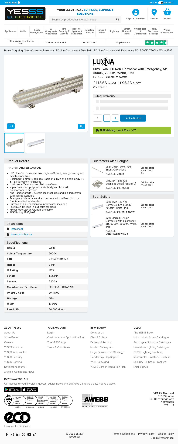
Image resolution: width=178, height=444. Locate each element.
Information (98, 327)
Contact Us (97, 332)
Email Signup (141, 366)
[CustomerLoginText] (135, 12)
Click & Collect (98, 337)
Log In (50, 332)
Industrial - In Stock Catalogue (151, 337)
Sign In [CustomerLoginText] (130, 18)
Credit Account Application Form (66, 337)
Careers (8, 342)
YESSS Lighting (13, 362)
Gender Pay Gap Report (104, 357)
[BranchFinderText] (154, 14)
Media (137, 327)
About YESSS (12, 327)
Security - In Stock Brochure (150, 362)
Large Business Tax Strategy (107, 352)
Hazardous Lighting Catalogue (151, 347)
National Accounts (15, 366)
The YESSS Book (143, 332)
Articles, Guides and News (19, 371)
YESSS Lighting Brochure (148, 352)
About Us (9, 332)
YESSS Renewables (15, 352)
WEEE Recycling (99, 362)
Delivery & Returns (101, 342)
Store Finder (11, 337)
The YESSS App (56, 342)
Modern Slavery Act (101, 347)
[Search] (117, 19)
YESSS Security (13, 357)
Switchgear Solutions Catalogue (152, 342)
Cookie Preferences (162, 437)
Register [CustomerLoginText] (140, 18)
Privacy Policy (146, 433)
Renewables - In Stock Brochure (152, 357)
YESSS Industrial (13, 347)
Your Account (56, 327)
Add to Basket (133, 118)
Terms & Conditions (58, 347)
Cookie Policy (166, 433)
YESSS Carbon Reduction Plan (108, 366)
